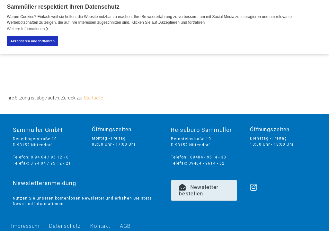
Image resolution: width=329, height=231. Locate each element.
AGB (125, 224)
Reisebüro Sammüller (201, 128)
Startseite (93, 96)
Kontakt (100, 224)
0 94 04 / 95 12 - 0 (50, 155)
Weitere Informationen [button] (28, 29)
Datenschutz (65, 224)
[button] (204, 189)
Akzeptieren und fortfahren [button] (32, 41)
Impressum (25, 224)
